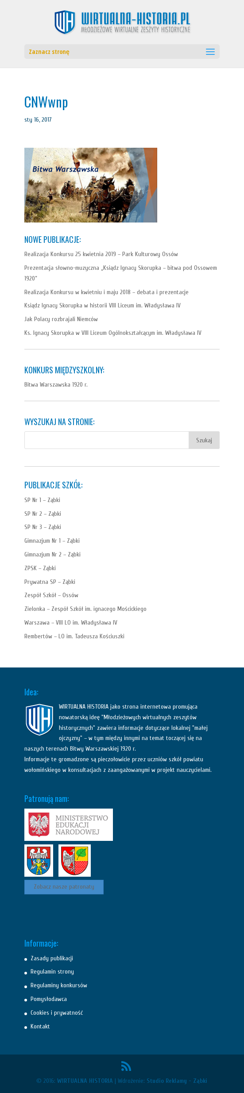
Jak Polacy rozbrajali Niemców (61, 319)
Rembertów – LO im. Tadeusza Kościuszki (74, 636)
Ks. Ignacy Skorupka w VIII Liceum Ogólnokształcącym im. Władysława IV (112, 333)
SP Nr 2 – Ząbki (42, 514)
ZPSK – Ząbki (40, 568)
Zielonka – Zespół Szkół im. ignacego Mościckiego (85, 609)
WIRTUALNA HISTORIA (85, 1081)
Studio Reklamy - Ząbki (177, 1081)
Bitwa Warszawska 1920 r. (56, 384)
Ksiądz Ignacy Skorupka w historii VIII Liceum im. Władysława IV (102, 305)
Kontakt (40, 1026)
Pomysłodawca (49, 999)
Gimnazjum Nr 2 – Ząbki (52, 554)
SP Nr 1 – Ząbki (42, 500)
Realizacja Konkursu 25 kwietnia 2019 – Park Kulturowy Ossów (101, 254)
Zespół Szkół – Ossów (51, 595)
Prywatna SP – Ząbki (49, 582)
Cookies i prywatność (57, 1012)
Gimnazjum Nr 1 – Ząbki (52, 541)
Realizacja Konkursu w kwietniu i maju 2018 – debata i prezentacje (106, 292)
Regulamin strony (52, 971)
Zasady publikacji (52, 958)
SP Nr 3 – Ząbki (42, 527)
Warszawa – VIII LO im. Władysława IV (70, 622)
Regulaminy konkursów (59, 985)
